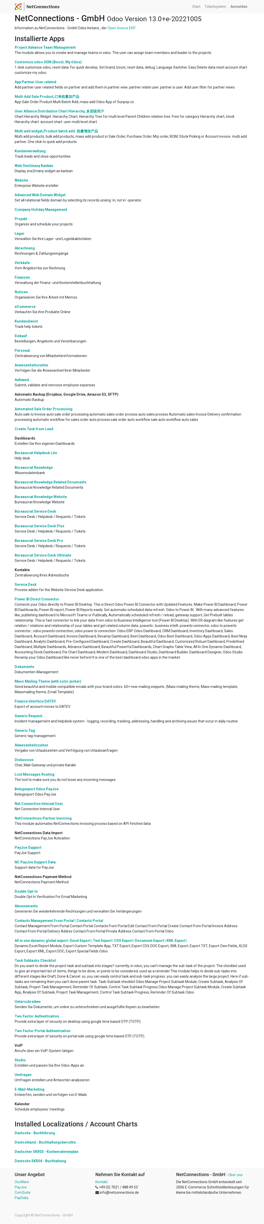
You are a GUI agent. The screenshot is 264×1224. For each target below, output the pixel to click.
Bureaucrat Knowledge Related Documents (51, 482)
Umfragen (23, 1075)
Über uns (235, 1175)
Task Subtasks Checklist (35, 960)
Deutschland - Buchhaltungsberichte (45, 1142)
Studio (20, 1060)
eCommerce (25, 307)
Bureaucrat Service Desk (35, 511)
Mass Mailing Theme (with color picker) (48, 681)
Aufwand (22, 380)
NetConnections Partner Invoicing (43, 818)
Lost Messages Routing (35, 774)
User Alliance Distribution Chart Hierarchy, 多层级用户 (59, 111)
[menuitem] (196, 6)
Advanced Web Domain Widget (40, 195)
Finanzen (22, 277)
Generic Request (28, 716)
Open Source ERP (121, 28)
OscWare (22, 1182)
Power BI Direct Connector (37, 599)
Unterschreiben (28, 1002)
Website (21, 180)
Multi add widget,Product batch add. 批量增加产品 (56, 131)
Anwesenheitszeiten (31, 365)
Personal (22, 350)
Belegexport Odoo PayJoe (37, 789)
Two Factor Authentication (37, 1016)
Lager (19, 233)
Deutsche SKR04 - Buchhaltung (40, 1161)
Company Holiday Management (41, 210)
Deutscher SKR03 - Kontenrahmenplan (46, 1152)
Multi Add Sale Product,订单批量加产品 (47, 97)
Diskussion (24, 760)
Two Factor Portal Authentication (42, 1031)
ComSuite (23, 1192)
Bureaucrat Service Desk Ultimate (43, 555)
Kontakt (101, 1182)
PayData (21, 1198)
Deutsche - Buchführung (35, 1133)
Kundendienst (26, 321)
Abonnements (26, 906)
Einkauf (21, 336)
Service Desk (26, 584)
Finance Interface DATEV (35, 701)
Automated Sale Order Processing (43, 409)
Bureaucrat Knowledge (34, 467)
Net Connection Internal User (39, 804)
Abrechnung (25, 248)
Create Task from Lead (34, 429)
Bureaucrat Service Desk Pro (39, 541)
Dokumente (24, 667)
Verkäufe (22, 263)
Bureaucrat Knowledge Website (41, 497)
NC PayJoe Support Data (35, 862)
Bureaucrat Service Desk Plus (39, 526)
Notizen (21, 292)
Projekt (21, 219)
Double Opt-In (26, 891)
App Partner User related (35, 82)
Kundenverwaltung (30, 151)
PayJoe (21, 1187)
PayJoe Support (28, 848)
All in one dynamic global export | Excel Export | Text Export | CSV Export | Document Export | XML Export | (101, 941)
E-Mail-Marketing (29, 1089)
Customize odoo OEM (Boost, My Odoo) (48, 62)
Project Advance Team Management (45, 47)
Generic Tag (25, 730)
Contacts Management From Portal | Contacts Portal (59, 921)
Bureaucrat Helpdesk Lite (36, 453)
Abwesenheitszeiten (31, 745)
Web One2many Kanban (34, 166)
